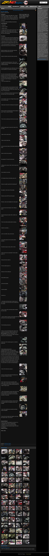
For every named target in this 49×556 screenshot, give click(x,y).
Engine (9, 443)
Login (45, 2)
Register (41, 2)
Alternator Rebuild (4, 11)
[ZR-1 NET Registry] (15, 4)
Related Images (4, 447)
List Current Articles (16, 10)
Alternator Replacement (5, 547)
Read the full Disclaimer (41, 59)
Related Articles (4, 545)
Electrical (6, 443)
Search (22, 10)
